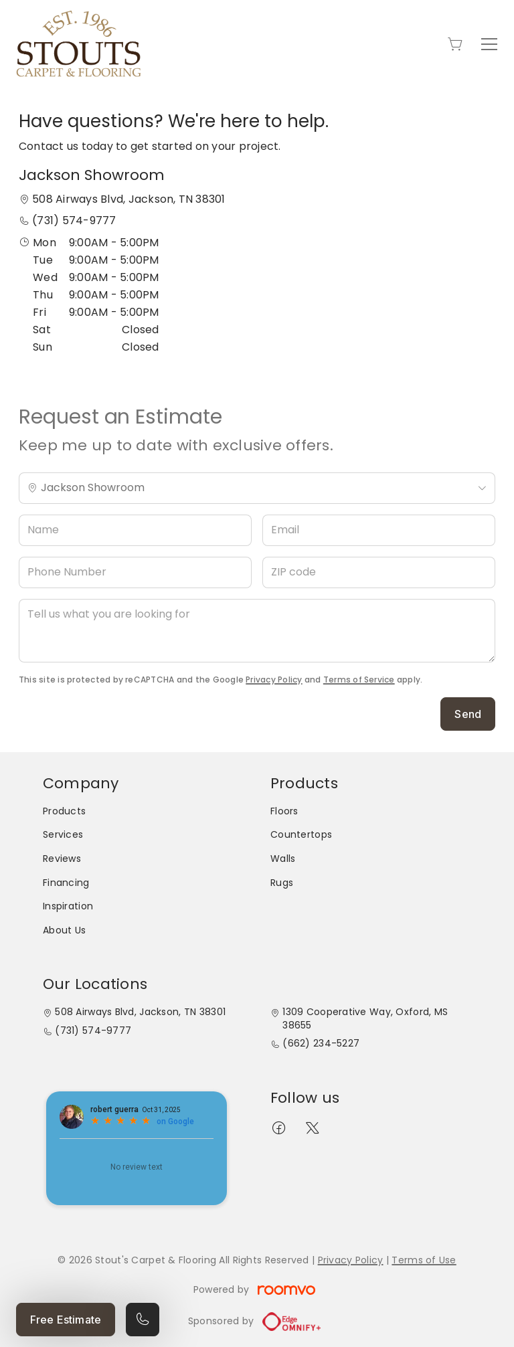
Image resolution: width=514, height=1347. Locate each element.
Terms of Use (424, 1260)
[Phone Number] (135, 572)
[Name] (135, 530)
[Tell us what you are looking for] (257, 630)
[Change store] (257, 488)
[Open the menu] (489, 44)
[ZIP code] (378, 572)
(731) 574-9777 (74, 220)
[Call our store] (142, 1319)
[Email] (378, 530)
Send (467, 714)
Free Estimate (65, 1319)
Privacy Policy (274, 679)
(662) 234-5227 (320, 1043)
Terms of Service (359, 679)
